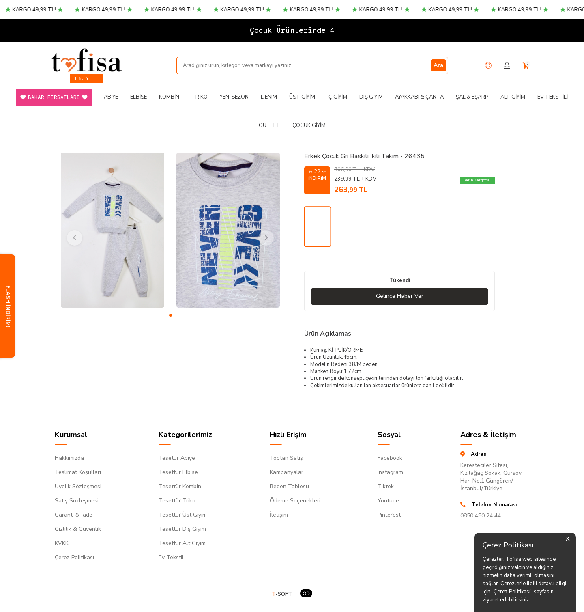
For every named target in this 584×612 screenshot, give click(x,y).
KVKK (62, 543)
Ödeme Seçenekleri (295, 500)
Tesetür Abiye (177, 458)
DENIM (269, 97)
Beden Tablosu (289, 486)
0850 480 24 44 (480, 515)
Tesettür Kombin (180, 486)
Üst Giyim (302, 97)
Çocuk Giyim (309, 125)
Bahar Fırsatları (54, 97)
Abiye (111, 97)
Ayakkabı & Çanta (419, 97)
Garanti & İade (73, 515)
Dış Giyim (371, 97)
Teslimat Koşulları (78, 472)
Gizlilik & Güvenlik (78, 529)
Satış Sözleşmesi (77, 500)
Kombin (169, 97)
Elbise (138, 97)
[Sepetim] (525, 65)
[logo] (86, 60)
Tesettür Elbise (178, 472)
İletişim (279, 515)
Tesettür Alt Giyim (182, 543)
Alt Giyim (512, 97)
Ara (438, 65)
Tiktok (386, 486)
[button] (170, 315)
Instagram (390, 472)
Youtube (388, 500)
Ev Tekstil (171, 557)
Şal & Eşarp (472, 97)
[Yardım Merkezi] (488, 65)
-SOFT (282, 594)
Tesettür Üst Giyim (183, 515)
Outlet (269, 125)
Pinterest (389, 515)
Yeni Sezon (234, 97)
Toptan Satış (286, 458)
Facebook (390, 458)
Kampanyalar (286, 472)
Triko (199, 97)
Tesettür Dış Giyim (182, 529)
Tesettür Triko (177, 500)
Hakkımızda (69, 458)
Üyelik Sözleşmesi (78, 486)
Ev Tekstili (552, 97)
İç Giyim (337, 97)
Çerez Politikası (74, 557)
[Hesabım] (507, 65)
